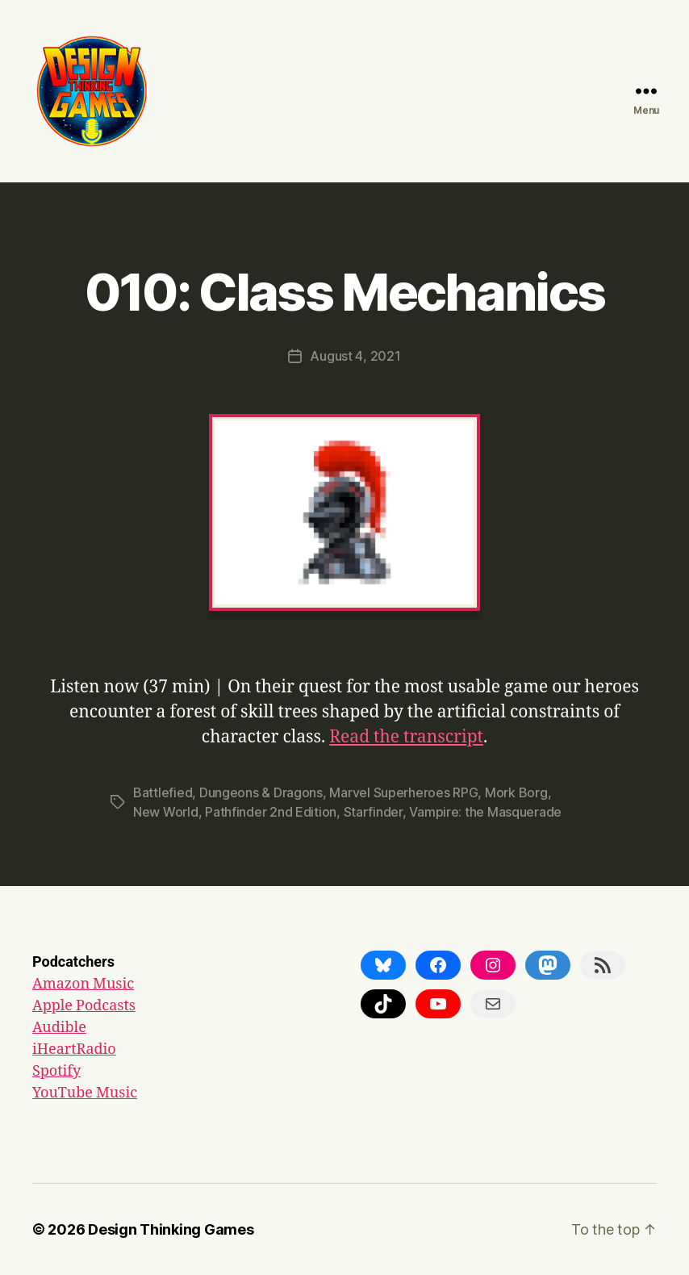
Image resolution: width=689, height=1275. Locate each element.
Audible (59, 1027)
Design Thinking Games (170, 1229)
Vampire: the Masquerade (485, 812)
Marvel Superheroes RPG (403, 792)
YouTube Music (84, 1093)
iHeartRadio (74, 1049)
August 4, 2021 (355, 356)
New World (165, 812)
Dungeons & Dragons (261, 792)
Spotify (56, 1071)
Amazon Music (83, 984)
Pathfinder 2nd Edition (270, 812)
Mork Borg (516, 792)
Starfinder (373, 812)
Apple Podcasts (84, 1006)
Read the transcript (406, 737)
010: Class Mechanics (345, 292)
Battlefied (162, 792)
